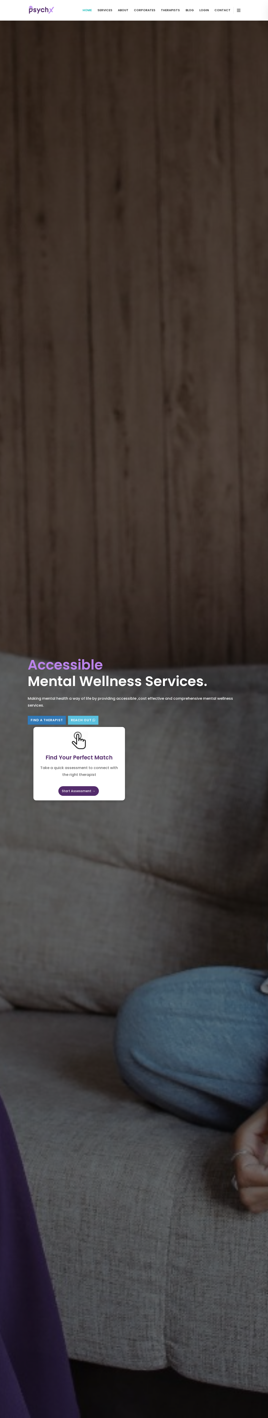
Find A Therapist (47, 720)
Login (204, 10)
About (123, 10)
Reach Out (83, 720)
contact (222, 10)
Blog (190, 10)
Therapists (170, 10)
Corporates (144, 10)
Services (104, 10)
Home (87, 10)
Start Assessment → (78, 791)
